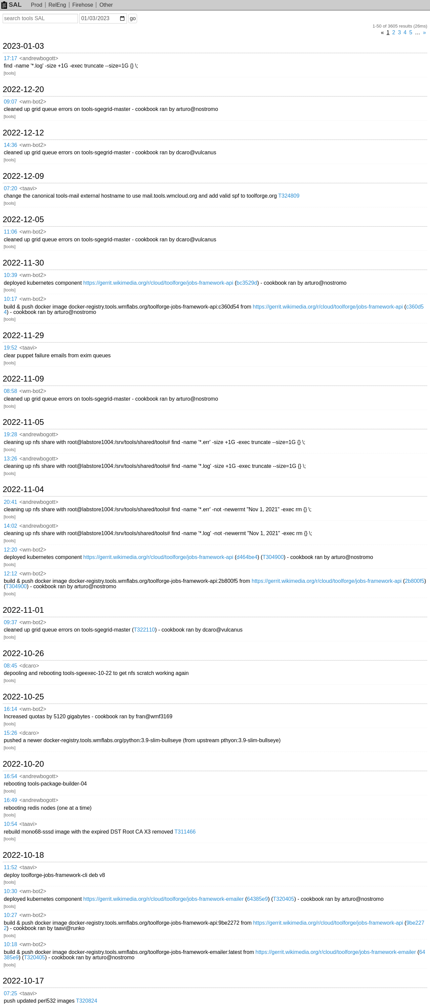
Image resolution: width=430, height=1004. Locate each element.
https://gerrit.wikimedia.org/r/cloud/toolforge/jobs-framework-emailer (163, 899)
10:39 (10, 275)
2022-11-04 (23, 489)
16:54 (10, 776)
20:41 (10, 502)
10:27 (10, 915)
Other (106, 5)
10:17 (10, 299)
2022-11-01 (23, 610)
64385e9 (257, 899)
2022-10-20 (23, 764)
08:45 (10, 666)
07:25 (10, 993)
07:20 (10, 188)
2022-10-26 (23, 653)
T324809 (288, 196)
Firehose (82, 5)
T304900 (273, 557)
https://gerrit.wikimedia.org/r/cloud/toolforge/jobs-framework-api (158, 283)
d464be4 (246, 557)
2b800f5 (414, 581)
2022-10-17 (23, 980)
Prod (36, 5)
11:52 (10, 867)
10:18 (10, 944)
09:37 (10, 622)
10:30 (10, 891)
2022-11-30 (23, 263)
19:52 (10, 348)
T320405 (283, 899)
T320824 (86, 1001)
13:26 (10, 458)
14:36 (10, 145)
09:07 (10, 102)
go (133, 18)
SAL (11, 4)
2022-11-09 (23, 378)
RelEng (57, 5)
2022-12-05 (23, 219)
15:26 (10, 733)
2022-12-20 (23, 89)
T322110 (144, 630)
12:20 (10, 550)
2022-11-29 (23, 335)
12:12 (10, 573)
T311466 (185, 832)
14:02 (10, 526)
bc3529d (246, 283)
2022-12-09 (23, 176)
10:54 (10, 824)
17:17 (10, 58)
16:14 (10, 709)
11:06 (10, 232)
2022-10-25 (23, 696)
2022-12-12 (23, 132)
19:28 (10, 434)
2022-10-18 (23, 855)
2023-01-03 (23, 46)
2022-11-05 (23, 422)
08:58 (10, 391)
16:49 (10, 800)
